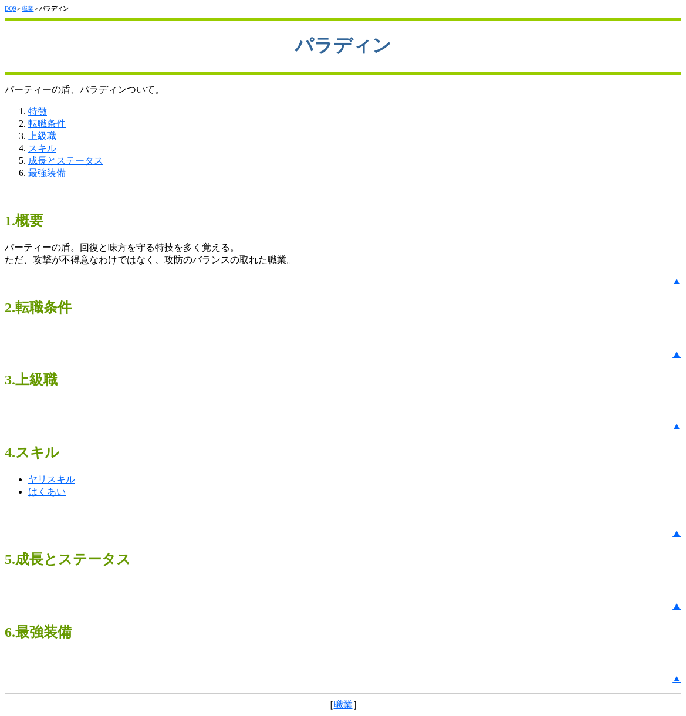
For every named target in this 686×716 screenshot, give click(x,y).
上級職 (42, 136)
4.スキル (32, 452)
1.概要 (24, 220)
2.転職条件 (38, 307)
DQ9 (10, 8)
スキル (42, 148)
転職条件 (47, 124)
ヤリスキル (51, 479)
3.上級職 (31, 379)
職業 (27, 8)
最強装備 (47, 173)
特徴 (37, 111)
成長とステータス (65, 161)
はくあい (47, 492)
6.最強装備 (38, 632)
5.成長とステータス (68, 559)
